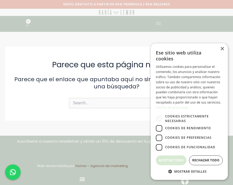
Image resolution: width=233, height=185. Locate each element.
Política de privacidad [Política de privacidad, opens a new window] (172, 107)
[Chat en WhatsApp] (13, 172)
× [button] (222, 49)
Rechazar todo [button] (205, 160)
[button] (158, 24)
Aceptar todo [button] (171, 160)
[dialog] (189, 111)
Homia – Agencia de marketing (101, 165)
